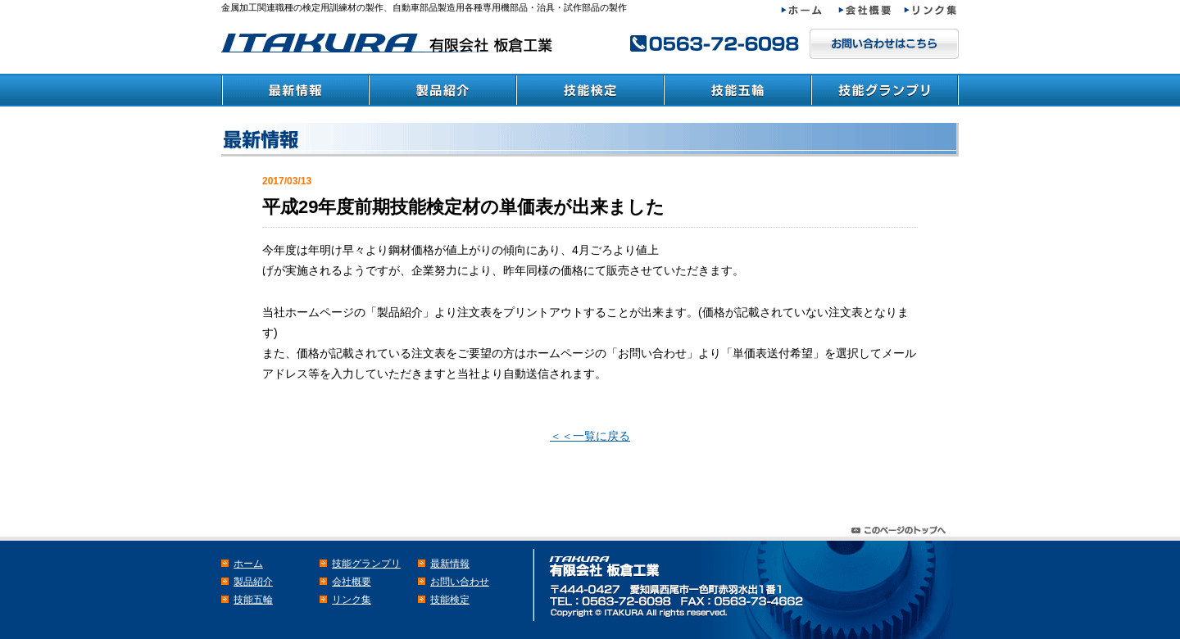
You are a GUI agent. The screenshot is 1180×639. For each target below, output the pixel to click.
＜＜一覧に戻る (590, 435)
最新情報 (295, 90)
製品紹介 (442, 90)
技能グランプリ (885, 90)
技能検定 (590, 90)
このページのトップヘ (901, 526)
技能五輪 (737, 90)
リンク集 (931, 10)
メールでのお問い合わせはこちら (884, 44)
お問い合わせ (459, 581)
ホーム (809, 10)
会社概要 (871, 10)
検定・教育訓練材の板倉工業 (389, 43)
